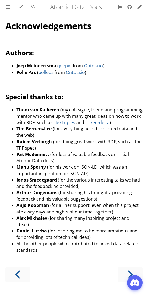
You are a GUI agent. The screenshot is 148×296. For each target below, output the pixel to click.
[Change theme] (21, 7)
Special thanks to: (34, 96)
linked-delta (97, 122)
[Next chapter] (130, 274)
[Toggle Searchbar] (33, 7)
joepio (65, 66)
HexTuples (64, 122)
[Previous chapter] (17, 274)
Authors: (19, 52)
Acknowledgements (48, 26)
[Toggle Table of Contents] (8, 7)
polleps (46, 72)
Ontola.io (93, 66)
